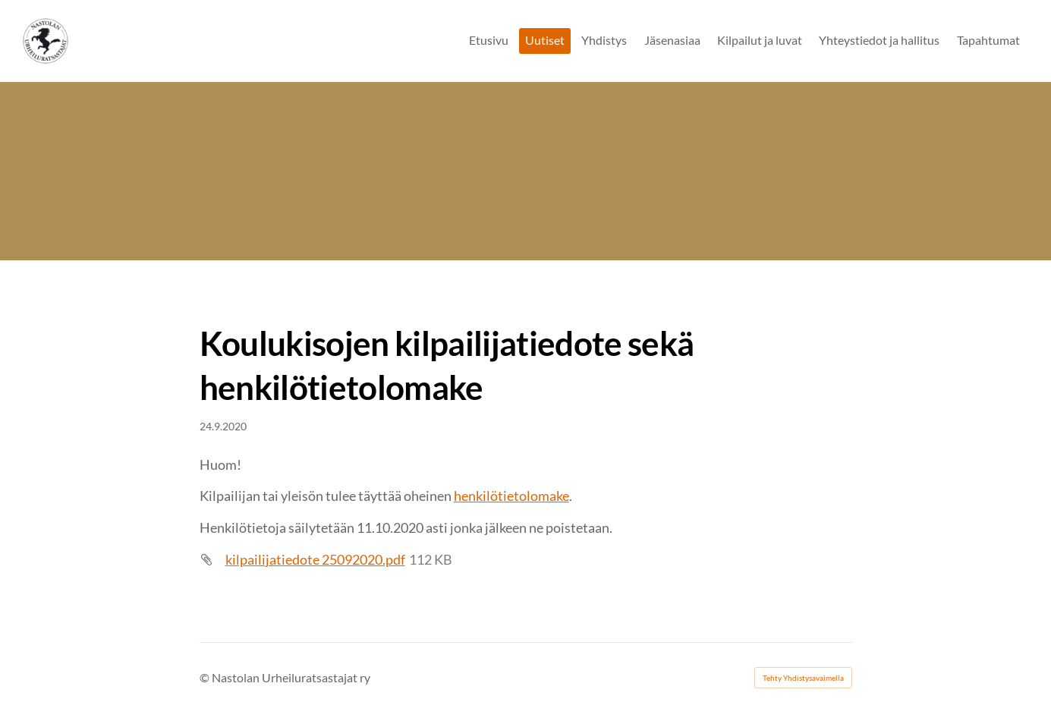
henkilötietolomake (511, 495)
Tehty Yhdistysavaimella (803, 677)
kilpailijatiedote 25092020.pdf (315, 559)
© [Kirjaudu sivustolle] (206, 677)
